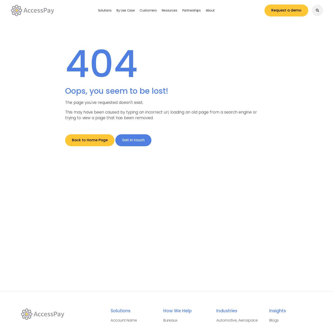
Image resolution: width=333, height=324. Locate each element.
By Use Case (125, 10)
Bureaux (170, 320)
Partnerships (191, 10)
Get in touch (133, 140)
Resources (169, 10)
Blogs (274, 320)
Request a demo (286, 10)
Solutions (105, 10)
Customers (148, 10)
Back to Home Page (90, 140)
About (210, 10)
